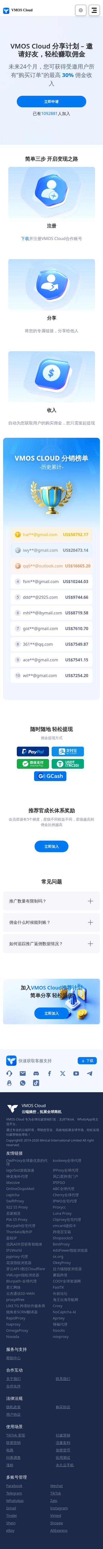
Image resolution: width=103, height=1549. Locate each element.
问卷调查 (13, 1457)
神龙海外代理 (17, 1176)
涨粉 (9, 1465)
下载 (25, 238)
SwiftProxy (15, 1201)
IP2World (14, 1250)
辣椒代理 (60, 1324)
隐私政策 (13, 1407)
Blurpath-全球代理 (21, 1281)
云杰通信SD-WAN (20, 1293)
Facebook (14, 1486)
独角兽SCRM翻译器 (22, 1312)
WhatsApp (14, 1501)
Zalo (54, 1501)
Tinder (11, 1515)
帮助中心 (13, 1358)
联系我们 (63, 1379)
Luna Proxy (62, 1213)
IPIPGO (59, 1182)
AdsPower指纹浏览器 (70, 1250)
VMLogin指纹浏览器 (22, 1275)
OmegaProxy (17, 1330)
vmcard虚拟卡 (64, 1226)
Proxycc (59, 1207)
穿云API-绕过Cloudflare (25, 1269)
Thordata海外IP (19, 1232)
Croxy (57, 1306)
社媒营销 (63, 1435)
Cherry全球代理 (66, 1195)
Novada (12, 1336)
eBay (10, 1530)
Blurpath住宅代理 (20, 1226)
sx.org (58, 1256)
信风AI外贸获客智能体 (24, 1244)
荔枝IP (11, 1238)
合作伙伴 (13, 1386)
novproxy (61, 1336)
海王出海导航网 (65, 1299)
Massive (13, 1182)
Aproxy (59, 1318)
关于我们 (13, 1379)
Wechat (56, 1486)
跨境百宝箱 (62, 1232)
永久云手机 (65, 1465)
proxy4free (15, 1299)
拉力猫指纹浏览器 (67, 1269)
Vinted (55, 1515)
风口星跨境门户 (65, 1176)
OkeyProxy (62, 1263)
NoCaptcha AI (64, 1312)
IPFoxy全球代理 (65, 1170)
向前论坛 (60, 1293)
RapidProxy (15, 1318)
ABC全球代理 (63, 1189)
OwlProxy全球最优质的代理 (26, 1162)
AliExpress (59, 1530)
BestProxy (61, 1244)
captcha (12, 1195)
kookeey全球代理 (67, 1161)
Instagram (59, 1508)
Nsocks (59, 1330)
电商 (9, 1450)
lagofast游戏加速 (20, 1170)
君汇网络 (13, 1287)
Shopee (56, 1523)
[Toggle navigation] (94, 10)
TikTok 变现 (15, 1435)
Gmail (11, 1508)
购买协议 (63, 1407)
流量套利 (63, 1443)
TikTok (55, 1493)
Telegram (14, 1493)
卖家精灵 (13, 1213)
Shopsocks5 (63, 1238)
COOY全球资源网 (67, 1281)
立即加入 (51, 846)
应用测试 (63, 1457)
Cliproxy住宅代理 (67, 1219)
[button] (80, 10)
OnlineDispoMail (20, 1189)
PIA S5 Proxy (16, 1219)
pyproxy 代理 (17, 1256)
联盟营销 (13, 1443)
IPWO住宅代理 (65, 1201)
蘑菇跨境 (60, 1275)
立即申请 (51, 101)
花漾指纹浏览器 (18, 1263)
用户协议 (13, 1414)
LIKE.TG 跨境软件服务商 (25, 1306)
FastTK (58, 1287)
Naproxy (13, 1324)
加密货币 (63, 1450)
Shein (11, 1523)
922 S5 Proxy (17, 1207)
